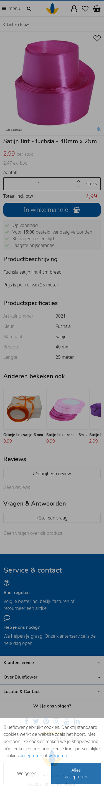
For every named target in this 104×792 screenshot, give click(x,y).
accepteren (31, 756)
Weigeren (26, 773)
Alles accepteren (76, 773)
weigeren (58, 756)
